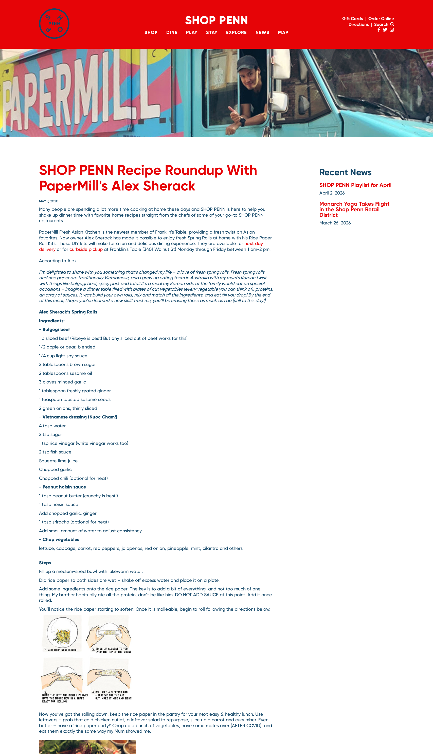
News (262, 32)
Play (191, 32)
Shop (151, 32)
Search (384, 24)
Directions (359, 24)
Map (283, 32)
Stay (212, 32)
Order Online (381, 18)
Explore (236, 32)
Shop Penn (216, 20)
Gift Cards (352, 18)
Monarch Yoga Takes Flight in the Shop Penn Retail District (354, 209)
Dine (171, 32)
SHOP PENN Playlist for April (355, 185)
